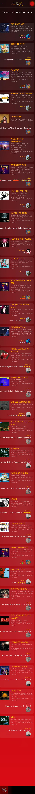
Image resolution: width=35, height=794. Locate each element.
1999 (12, 698)
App (32, 4)
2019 (12, 648)
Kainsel (28, 389)
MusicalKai (27, 364)
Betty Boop (22, 250)
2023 (12, 245)
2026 (12, 173)
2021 (12, 220)
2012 (12, 597)
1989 (12, 52)
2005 (12, 430)
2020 (12, 359)
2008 (12, 408)
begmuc (22, 107)
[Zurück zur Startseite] (17, 3)
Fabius (28, 57)
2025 (12, 121)
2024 (12, 30)
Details (24, 30)
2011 (12, 80)
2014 (12, 672)
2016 (12, 383)
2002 (12, 575)
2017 (12, 151)
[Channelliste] (32, 790)
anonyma (22, 35)
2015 (12, 101)
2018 (12, 529)
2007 (12, 481)
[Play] (4, 790)
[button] (2, 3)
